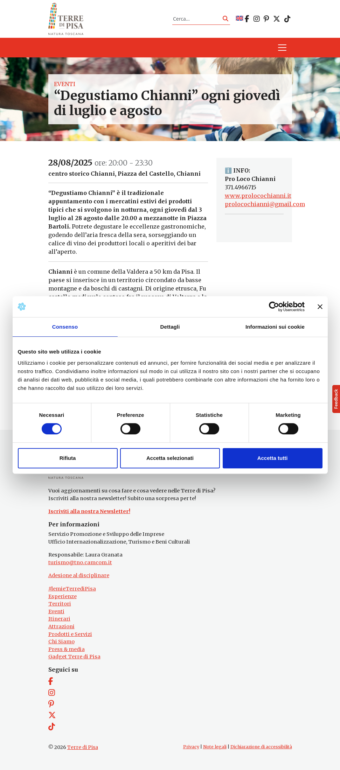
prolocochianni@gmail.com (265, 204)
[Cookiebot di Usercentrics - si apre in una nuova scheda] (274, 306)
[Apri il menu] (282, 48)
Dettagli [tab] (170, 327)
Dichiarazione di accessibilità (261, 746)
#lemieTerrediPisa (72, 589)
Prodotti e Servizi (70, 634)
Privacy (191, 746)
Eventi (64, 84)
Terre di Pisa (82, 747)
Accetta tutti (272, 458)
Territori (59, 604)
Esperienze (62, 596)
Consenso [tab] (65, 327)
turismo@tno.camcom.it (80, 562)
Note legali (215, 746)
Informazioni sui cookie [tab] (275, 327)
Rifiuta (68, 458)
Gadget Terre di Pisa (74, 656)
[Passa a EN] (239, 18)
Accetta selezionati (170, 458)
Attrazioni (61, 626)
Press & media (66, 649)
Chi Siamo (61, 641)
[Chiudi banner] (320, 306)
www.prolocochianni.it (258, 195)
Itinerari (59, 619)
